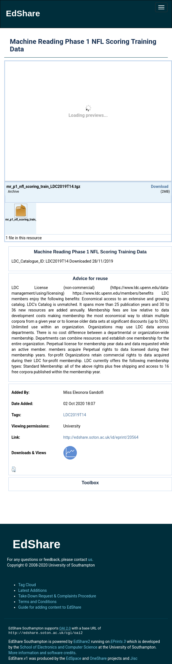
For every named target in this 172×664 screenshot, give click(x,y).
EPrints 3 (118, 641)
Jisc (133, 658)
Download (159, 186)
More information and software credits (41, 653)
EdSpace (73, 658)
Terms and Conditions (37, 601)
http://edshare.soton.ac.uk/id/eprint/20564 (100, 437)
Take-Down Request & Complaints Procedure (57, 596)
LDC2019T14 (74, 415)
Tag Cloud (27, 585)
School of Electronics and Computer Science (58, 647)
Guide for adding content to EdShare (49, 607)
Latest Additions (32, 590)
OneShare (98, 658)
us (90, 559)
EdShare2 (82, 641)
